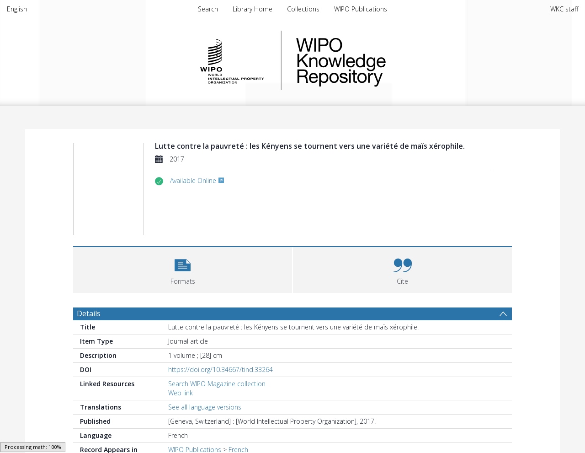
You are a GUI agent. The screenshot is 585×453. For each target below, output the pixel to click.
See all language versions (204, 407)
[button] (182, 269)
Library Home (252, 9)
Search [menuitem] (208, 9)
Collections (303, 9)
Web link (180, 392)
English (17, 9)
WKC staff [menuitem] (564, 9)
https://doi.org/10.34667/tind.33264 (220, 369)
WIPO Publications (360, 9)
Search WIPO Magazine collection (217, 383)
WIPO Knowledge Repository (378, 60)
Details (89, 313)
